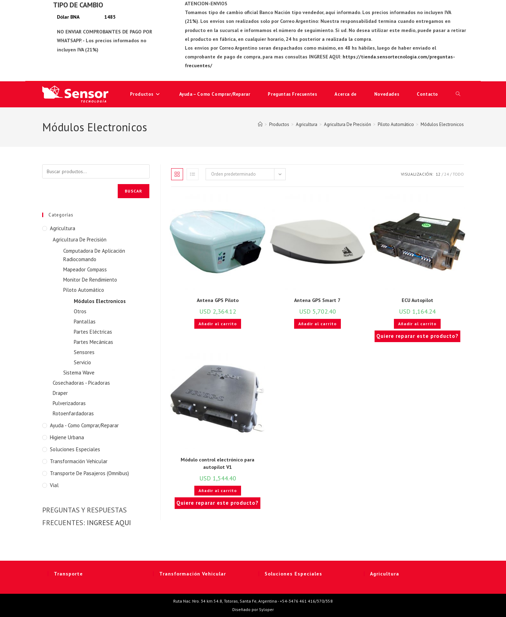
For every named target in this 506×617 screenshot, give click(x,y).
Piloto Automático (83, 290)
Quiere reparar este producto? (417, 336)
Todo (458, 174)
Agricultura (62, 228)
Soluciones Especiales (75, 449)
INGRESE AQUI (109, 522)
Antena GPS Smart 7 (317, 300)
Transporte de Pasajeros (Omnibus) (89, 473)
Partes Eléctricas (93, 331)
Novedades (386, 94)
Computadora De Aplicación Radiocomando (94, 255)
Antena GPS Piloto (218, 300)
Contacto (427, 94)
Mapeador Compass (85, 269)
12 (438, 174)
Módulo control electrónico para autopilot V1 (217, 463)
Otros (80, 311)
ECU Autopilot (417, 300)
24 (446, 174)
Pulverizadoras (69, 403)
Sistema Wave (79, 372)
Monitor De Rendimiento (90, 279)
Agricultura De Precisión (79, 239)
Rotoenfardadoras (73, 413)
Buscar (133, 191)
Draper (60, 393)
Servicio (82, 362)
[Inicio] (260, 124)
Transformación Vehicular (79, 461)
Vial (54, 485)
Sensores (84, 352)
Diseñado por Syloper (253, 609)
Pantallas (85, 321)
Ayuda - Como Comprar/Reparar (84, 425)
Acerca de (345, 94)
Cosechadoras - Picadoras (81, 382)
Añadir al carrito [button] (218, 323)
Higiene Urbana (67, 437)
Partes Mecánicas (93, 342)
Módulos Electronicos (442, 124)
